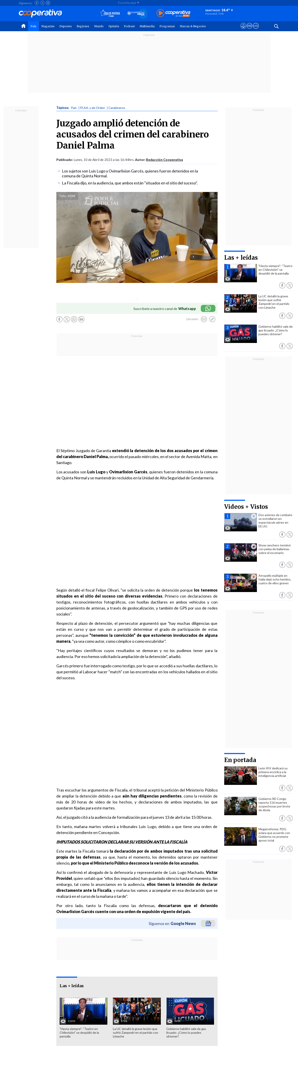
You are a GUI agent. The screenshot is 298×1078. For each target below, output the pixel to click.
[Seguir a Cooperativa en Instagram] (48, 3)
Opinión (113, 26)
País (33, 26)
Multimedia (147, 26)
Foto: (63, 196)
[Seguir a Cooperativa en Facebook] (37, 3)
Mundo (99, 26)
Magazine (48, 26)
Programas (167, 26)
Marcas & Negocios (193, 26)
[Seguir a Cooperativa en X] (42, 3)
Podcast (129, 26)
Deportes (65, 26)
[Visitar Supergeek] (256, 30)
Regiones (83, 26)
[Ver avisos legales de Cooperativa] (243, 30)
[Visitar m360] (249, 30)
